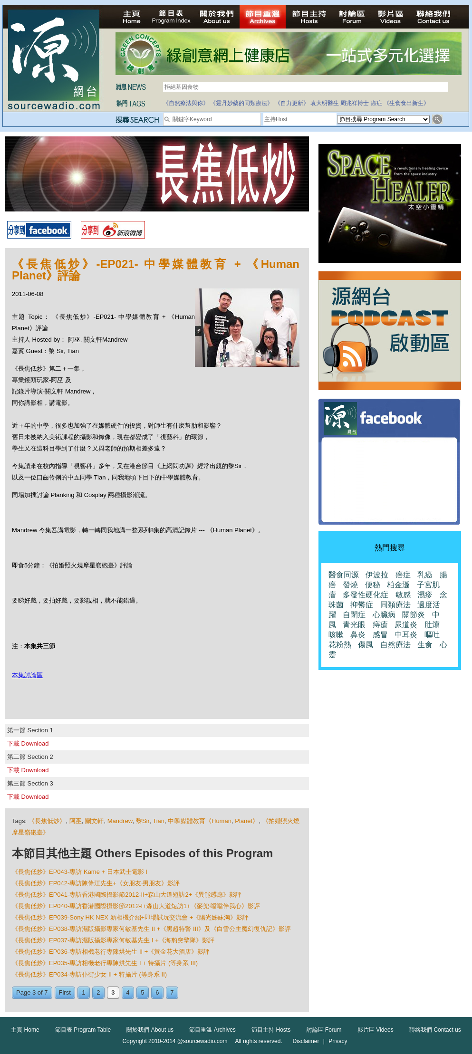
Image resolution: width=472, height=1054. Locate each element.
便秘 (372, 585)
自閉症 (354, 615)
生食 (425, 645)
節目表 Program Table (83, 1029)
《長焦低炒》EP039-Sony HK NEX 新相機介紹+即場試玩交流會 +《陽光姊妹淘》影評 (130, 917)
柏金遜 (398, 585)
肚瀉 (432, 625)
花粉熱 (339, 645)
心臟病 (384, 615)
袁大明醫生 (324, 103)
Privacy (337, 1041)
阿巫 (75, 820)
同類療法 (395, 605)
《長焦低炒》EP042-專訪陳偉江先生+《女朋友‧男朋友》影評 (96, 883)
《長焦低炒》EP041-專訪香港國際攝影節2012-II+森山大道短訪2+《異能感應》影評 (126, 894)
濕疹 (425, 595)
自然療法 (395, 645)
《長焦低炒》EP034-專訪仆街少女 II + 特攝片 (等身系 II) (89, 974)
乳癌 (425, 575)
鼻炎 (358, 635)
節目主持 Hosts (270, 1029)
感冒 (380, 635)
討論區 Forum (324, 1029)
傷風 (365, 645)
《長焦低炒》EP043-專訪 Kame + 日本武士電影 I (79, 871)
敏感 (403, 595)
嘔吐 (432, 635)
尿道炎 (406, 625)
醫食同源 (343, 575)
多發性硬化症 (365, 595)
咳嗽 (336, 635)
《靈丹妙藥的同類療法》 (241, 103)
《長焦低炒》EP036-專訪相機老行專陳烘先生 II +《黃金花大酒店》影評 (111, 951)
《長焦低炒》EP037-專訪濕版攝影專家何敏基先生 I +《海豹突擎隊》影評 (113, 940)
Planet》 (247, 820)
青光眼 (354, 625)
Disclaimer (305, 1041)
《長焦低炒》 (47, 820)
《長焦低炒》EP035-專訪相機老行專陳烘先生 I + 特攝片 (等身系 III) (105, 963)
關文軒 (94, 820)
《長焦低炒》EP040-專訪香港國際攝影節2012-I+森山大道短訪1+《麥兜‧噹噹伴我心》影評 (136, 906)
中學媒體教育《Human (199, 820)
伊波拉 (377, 575)
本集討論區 (27, 675)
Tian (158, 820)
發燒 (350, 585)
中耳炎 (406, 635)
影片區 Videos (375, 1029)
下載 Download (27, 743)
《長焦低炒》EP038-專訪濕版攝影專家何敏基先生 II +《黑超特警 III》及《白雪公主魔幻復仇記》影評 (151, 928)
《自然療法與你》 (186, 103)
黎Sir (142, 820)
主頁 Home (25, 1029)
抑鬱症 (361, 605)
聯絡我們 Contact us (435, 1029)
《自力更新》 (292, 103)
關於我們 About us (149, 1029)
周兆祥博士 (354, 103)
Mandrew (120, 820)
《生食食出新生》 (406, 103)
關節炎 (413, 615)
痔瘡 (380, 625)
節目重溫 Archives (212, 1029)
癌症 (376, 103)
